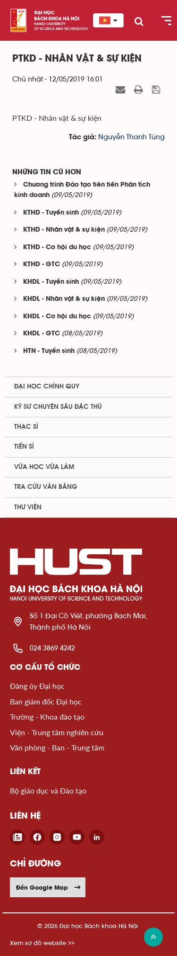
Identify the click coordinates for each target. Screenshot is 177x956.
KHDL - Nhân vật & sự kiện (64, 299)
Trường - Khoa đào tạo (47, 716)
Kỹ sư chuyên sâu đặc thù (58, 407)
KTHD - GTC (41, 265)
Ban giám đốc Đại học (46, 701)
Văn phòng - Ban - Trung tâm (57, 747)
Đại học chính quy (46, 386)
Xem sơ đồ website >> (42, 943)
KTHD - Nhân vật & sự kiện (64, 230)
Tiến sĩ (24, 446)
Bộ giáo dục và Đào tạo (48, 790)
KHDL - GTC (41, 334)
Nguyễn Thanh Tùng (131, 137)
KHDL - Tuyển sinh (51, 282)
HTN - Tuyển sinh (49, 351)
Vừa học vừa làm (44, 467)
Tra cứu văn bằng (45, 487)
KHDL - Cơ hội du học (57, 317)
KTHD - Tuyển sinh (51, 213)
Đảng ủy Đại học (37, 685)
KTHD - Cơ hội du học (57, 247)
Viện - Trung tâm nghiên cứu (56, 732)
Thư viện (28, 507)
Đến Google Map (48, 887)
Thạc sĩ (26, 427)
